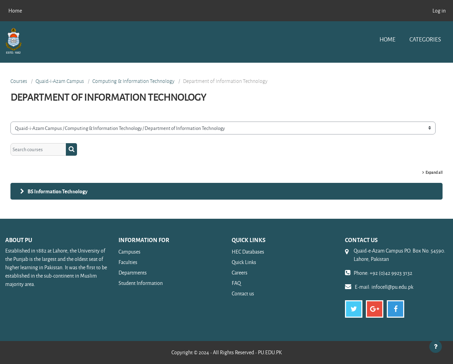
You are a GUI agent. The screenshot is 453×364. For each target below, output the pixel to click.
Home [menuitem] (15, 10)
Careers (239, 272)
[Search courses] (38, 149)
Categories (425, 39)
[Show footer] (435, 346)
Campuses (129, 251)
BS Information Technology (57, 191)
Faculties (127, 262)
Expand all (434, 172)
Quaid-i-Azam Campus (60, 81)
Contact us (243, 293)
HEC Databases (248, 251)
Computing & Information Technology (133, 81)
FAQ (236, 283)
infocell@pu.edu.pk (392, 287)
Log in (439, 10)
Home (387, 39)
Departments (132, 272)
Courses (18, 81)
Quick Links (244, 262)
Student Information (140, 283)
